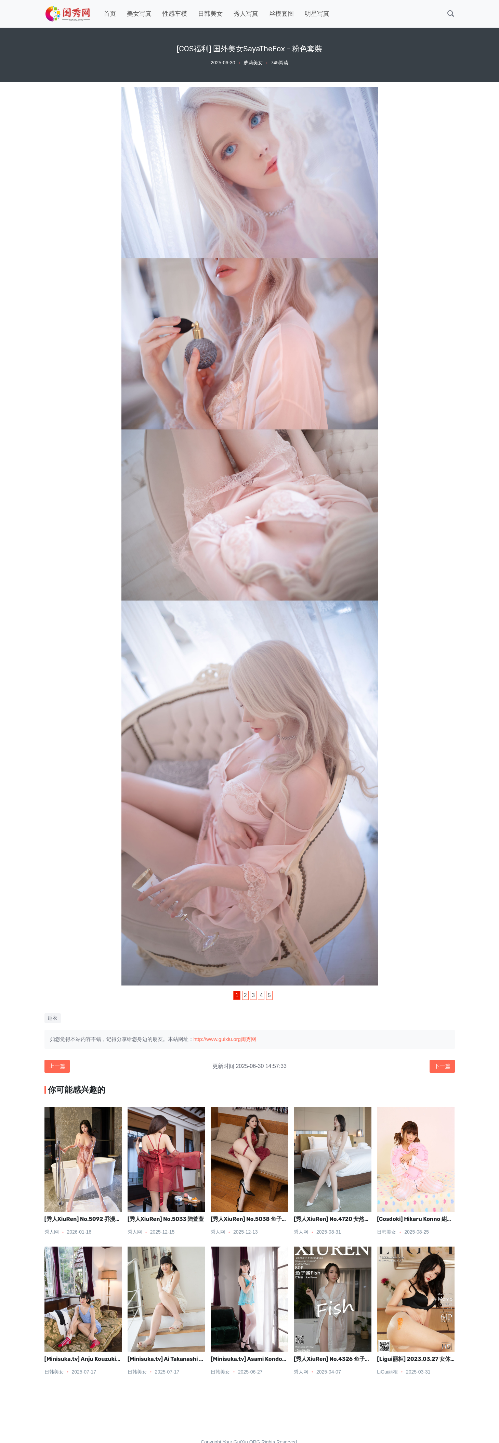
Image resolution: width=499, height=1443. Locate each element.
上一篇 (57, 1066)
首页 (110, 13)
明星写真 (317, 13)
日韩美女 (210, 13)
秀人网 (51, 1232)
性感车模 (174, 13)
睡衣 (52, 1018)
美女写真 (139, 13)
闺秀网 (248, 1039)
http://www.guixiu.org (217, 1039)
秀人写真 (246, 13)
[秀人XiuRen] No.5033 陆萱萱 (166, 1219)
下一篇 (442, 1066)
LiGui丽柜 (387, 1372)
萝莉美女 (253, 62)
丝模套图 (281, 13)
